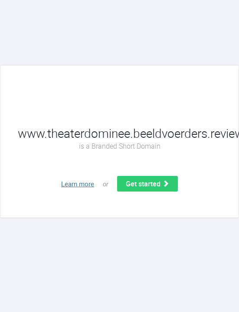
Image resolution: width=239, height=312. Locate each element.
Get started (147, 183)
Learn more (77, 183)
